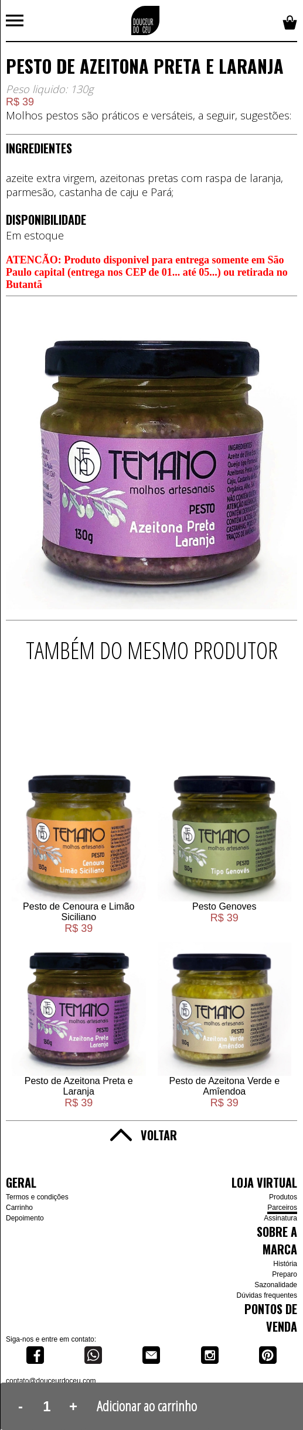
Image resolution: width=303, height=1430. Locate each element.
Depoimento (25, 1218)
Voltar (159, 1135)
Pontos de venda (270, 1317)
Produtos (283, 1197)
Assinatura (280, 1218)
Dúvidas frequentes (267, 1295)
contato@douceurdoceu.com (51, 1381)
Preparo (284, 1274)
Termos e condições (37, 1197)
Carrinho (19, 1207)
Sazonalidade (275, 1285)
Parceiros (282, 1207)
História (285, 1264)
